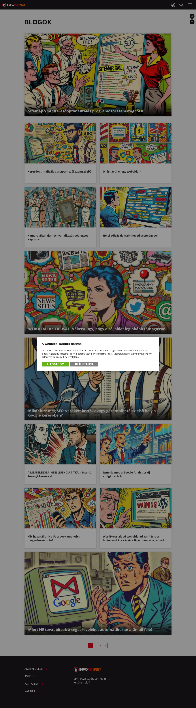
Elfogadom (55, 364)
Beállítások (84, 364)
